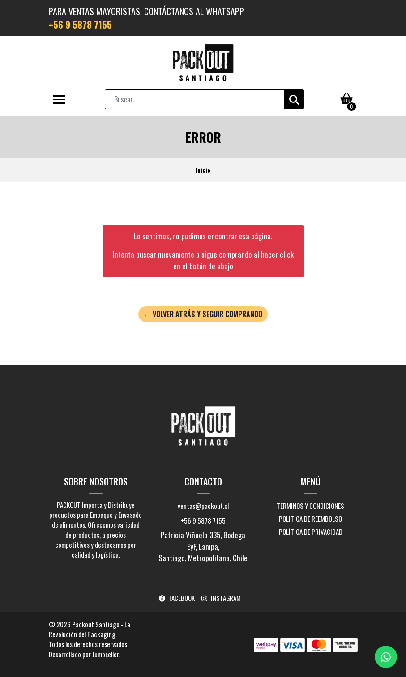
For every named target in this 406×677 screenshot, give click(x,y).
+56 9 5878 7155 (80, 24)
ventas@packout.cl (203, 506)
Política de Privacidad (310, 531)
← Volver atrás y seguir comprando (203, 314)
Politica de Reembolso (310, 519)
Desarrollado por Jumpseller (84, 654)
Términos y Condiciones (310, 506)
